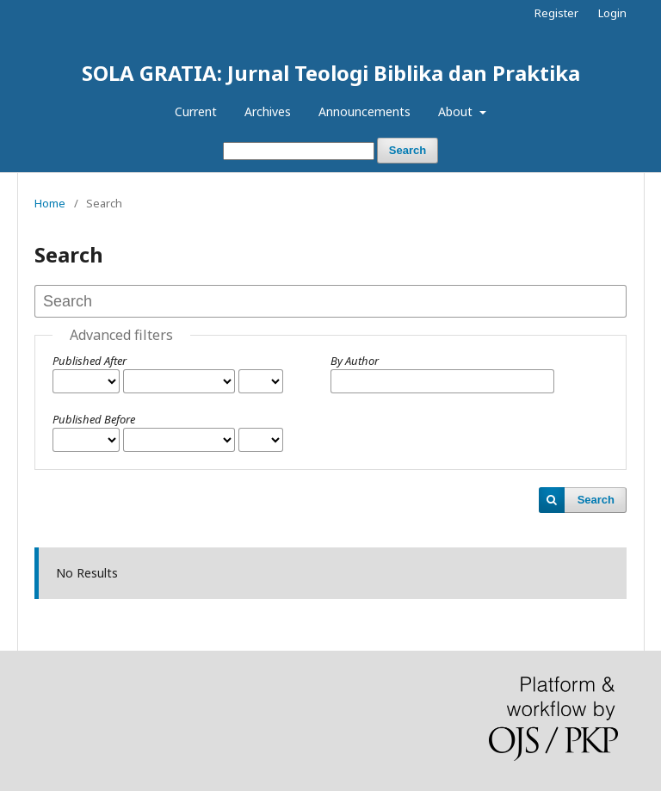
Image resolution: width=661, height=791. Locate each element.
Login (612, 13)
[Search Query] (298, 151)
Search (407, 150)
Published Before (94, 419)
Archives (267, 111)
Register (556, 13)
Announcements (364, 111)
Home (49, 203)
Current (196, 111)
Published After (90, 360)
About (457, 111)
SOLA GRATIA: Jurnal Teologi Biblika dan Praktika (331, 73)
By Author (354, 360)
